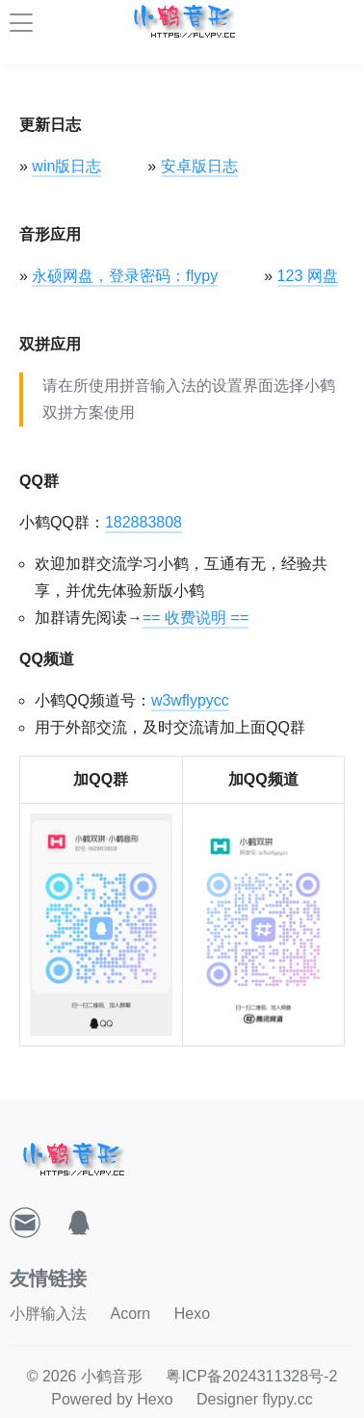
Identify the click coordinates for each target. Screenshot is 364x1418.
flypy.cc (288, 1399)
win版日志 (66, 166)
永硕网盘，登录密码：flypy (125, 276)
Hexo (192, 1313)
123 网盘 (307, 276)
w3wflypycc (190, 700)
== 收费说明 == (195, 617)
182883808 (143, 522)
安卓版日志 (199, 166)
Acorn (130, 1313)
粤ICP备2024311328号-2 (251, 1376)
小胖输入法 (48, 1313)
